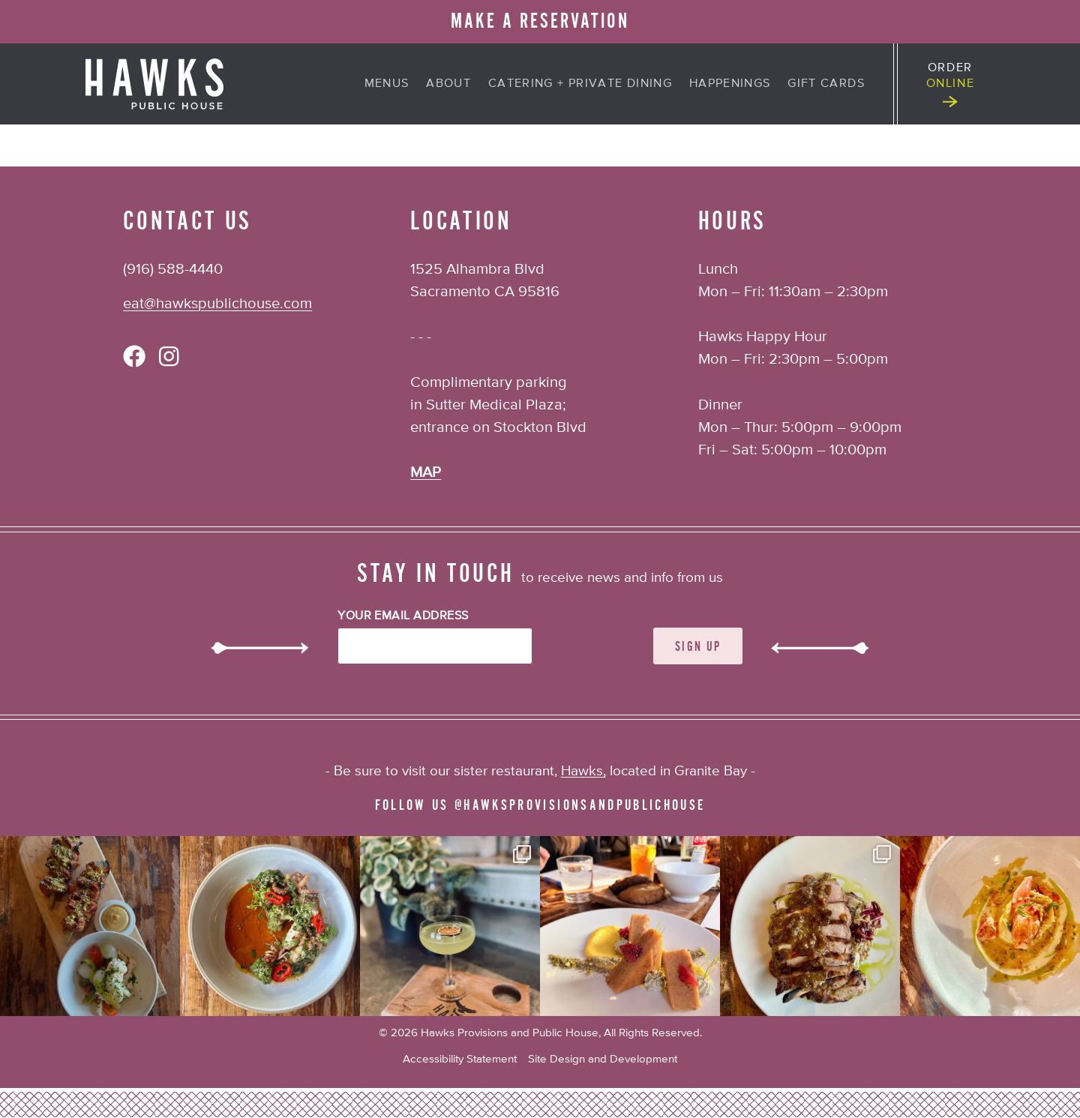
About (448, 84)
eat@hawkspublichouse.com (217, 304)
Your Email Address (403, 616)
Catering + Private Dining (580, 84)
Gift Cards (826, 84)
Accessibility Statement (460, 1059)
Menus (387, 84)
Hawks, (583, 771)
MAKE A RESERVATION (539, 21)
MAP (425, 473)
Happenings (730, 84)
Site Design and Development (602, 1059)
